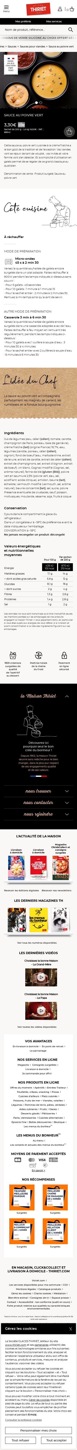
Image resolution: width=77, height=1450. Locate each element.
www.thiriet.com (15, 1344)
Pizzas (55, 1092)
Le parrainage (38, 1050)
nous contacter (38, 802)
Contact (11, 1302)
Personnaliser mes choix (38, 1430)
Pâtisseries (48, 1113)
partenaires (41, 1344)
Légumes (16, 1104)
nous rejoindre (38, 814)
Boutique (59, 1122)
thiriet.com (38, 1280)
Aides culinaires (28, 1109)
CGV (65, 1284)
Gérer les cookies (39, 1399)
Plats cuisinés (49, 1096)
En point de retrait (52, 1046)
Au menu (38, 1140)
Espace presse (60, 1297)
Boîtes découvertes (40, 1122)
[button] (60, 9)
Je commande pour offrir (37, 1073)
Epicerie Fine (18, 1122)
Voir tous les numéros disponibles (37, 943)
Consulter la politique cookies (23, 1419)
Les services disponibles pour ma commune (35, 1284)
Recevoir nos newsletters (56, 890)
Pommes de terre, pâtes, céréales (45, 1104)
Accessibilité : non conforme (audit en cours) (44, 1302)
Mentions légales (26, 1289)
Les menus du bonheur (38, 1126)
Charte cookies (42, 1293)
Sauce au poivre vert (61, 46)
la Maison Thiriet (38, 696)
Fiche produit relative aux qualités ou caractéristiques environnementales (38, 1307)
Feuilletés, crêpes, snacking (33, 1092)
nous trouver (38, 791)
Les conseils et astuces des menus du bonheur (38, 1144)
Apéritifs (39, 1087)
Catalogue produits (49, 1289)
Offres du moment (21, 1087)
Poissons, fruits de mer (26, 1100)
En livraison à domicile (26, 1046)
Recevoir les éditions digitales (21, 890)
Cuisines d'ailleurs (28, 1096)
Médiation (60, 1293)
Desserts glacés (30, 1113)
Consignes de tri (39, 1297)
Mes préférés (23, 21)
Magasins (23, 1064)
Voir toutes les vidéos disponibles (36, 1027)
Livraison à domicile (37, 1069)
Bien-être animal (18, 1297)
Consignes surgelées (44, 1064)
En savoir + (38, 1170)
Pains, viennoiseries (24, 1117)
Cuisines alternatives (51, 1117)
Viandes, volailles (53, 1100)
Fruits (43, 1109)
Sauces (12, 46)
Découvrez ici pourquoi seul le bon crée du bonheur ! (38, 746)
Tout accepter (56, 1440)
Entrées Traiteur (56, 1087)
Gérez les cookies (21, 1293)
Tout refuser (20, 1440)
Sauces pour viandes (32, 46)
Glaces (53, 1109)
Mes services (54, 21)
